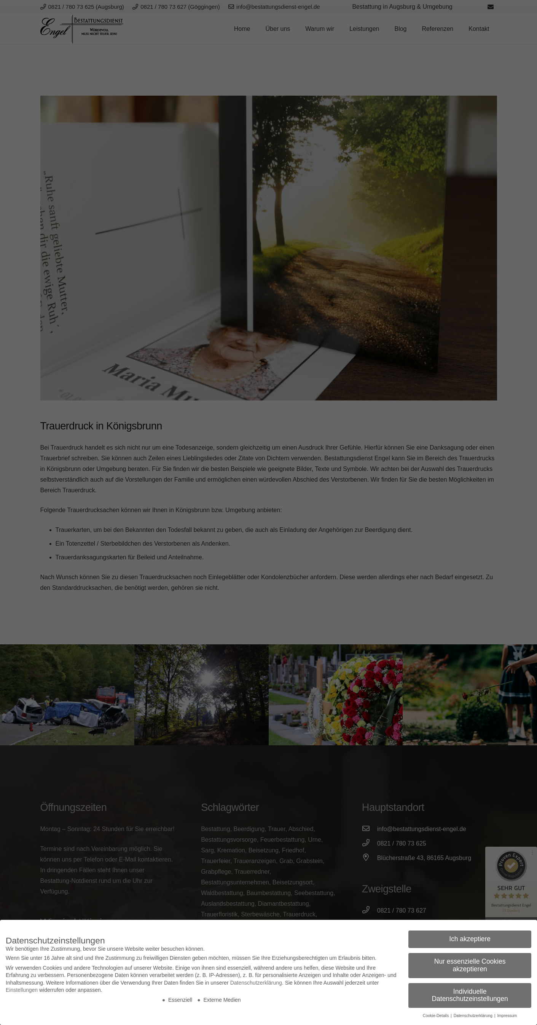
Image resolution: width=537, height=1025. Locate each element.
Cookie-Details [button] (436, 1015)
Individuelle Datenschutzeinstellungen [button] (470, 995)
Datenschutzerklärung (256, 983)
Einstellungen (22, 990)
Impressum (507, 1015)
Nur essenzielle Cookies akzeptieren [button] (470, 965)
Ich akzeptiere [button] (470, 939)
